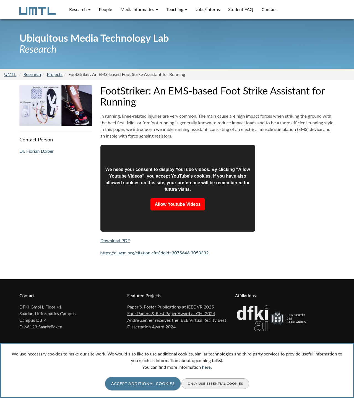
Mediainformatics (139, 9)
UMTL (10, 74)
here (206, 367)
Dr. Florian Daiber (36, 151)
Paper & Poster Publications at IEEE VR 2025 (170, 306)
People (105, 9)
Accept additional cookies (143, 383)
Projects (55, 74)
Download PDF (115, 240)
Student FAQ (240, 9)
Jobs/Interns (208, 9)
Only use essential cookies (215, 383)
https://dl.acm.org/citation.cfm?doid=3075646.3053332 (154, 252)
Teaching (177, 9)
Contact (269, 9)
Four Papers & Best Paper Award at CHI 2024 (171, 313)
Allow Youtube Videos (178, 204)
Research (79, 9)
